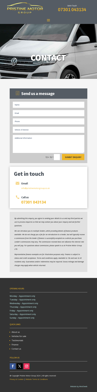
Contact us (16, 348)
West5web (83, 386)
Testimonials (17, 340)
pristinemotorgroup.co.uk (38, 188)
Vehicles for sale (19, 336)
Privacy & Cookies (17, 379)
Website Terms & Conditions (37, 379)
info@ (24, 188)
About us (16, 332)
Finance (15, 344)
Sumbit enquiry (73, 157)
